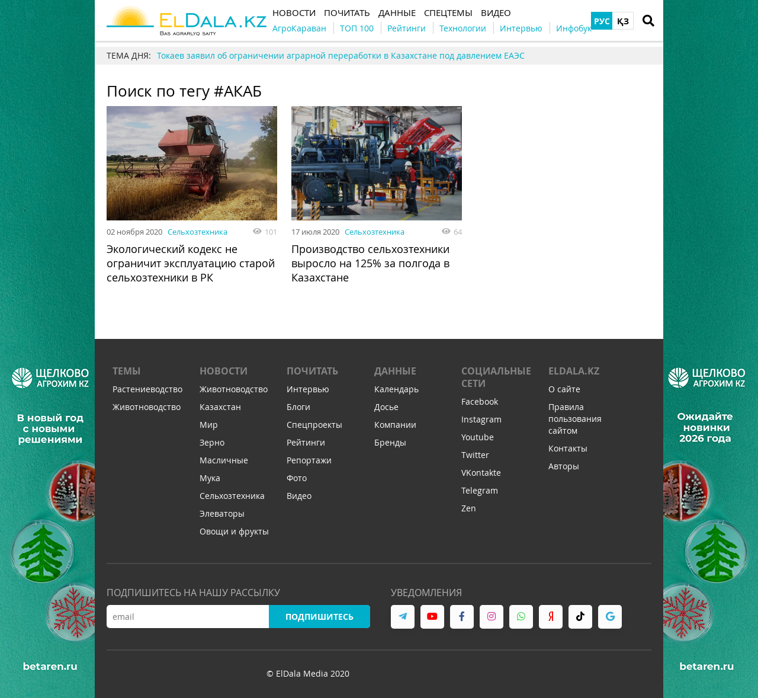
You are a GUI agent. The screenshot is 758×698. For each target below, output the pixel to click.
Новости (224, 370)
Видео (299, 495)
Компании (395, 424)
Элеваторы (222, 513)
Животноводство (147, 406)
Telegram (479, 490)
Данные (395, 370)
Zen (468, 508)
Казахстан (220, 406)
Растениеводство (147, 389)
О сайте (564, 389)
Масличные (224, 460)
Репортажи (309, 460)
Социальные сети (496, 377)
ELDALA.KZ (573, 370)
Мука (210, 478)
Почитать (312, 370)
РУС (602, 21)
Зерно (212, 442)
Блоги (298, 406)
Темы (127, 370)
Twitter (475, 454)
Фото (297, 478)
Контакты (567, 448)
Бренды (390, 442)
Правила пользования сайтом (575, 418)
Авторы (563, 466)
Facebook (479, 401)
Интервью (308, 389)
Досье (386, 406)
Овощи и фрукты (234, 531)
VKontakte (481, 472)
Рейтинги (306, 442)
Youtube (477, 437)
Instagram (481, 419)
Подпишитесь (319, 616)
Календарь (396, 389)
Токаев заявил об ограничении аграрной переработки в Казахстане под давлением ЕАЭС (341, 55)
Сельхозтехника (197, 231)
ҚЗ (623, 21)
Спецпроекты (314, 424)
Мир (209, 424)
